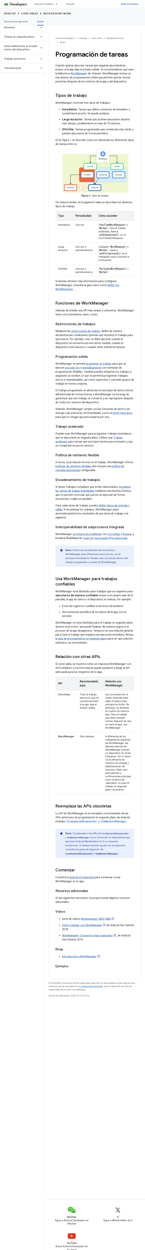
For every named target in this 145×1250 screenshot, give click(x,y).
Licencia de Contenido (91, 986)
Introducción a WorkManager (79, 956)
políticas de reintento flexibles (73, 466)
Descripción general (16, 21)
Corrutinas (114, 534)
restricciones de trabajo (85, 331)
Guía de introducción (81, 877)
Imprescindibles (44, 3)
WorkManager (79, 73)
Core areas (29, 13)
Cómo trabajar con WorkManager (82, 925)
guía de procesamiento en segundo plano (82, 638)
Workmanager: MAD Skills (96, 919)
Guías (62, 42)
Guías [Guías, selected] (40, 21)
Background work (57, 13)
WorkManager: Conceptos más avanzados (87, 935)
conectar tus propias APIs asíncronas (105, 538)
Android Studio (130, 3)
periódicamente (92, 367)
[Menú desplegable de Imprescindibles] (58, 4)
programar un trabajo (98, 363)
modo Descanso (122, 413)
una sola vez (72, 367)
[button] (19, 27)
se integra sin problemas (87, 534)
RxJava (127, 534)
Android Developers (65, 38)
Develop (10, 13)
